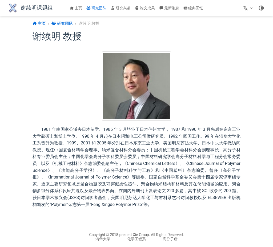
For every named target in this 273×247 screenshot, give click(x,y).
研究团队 (96, 8)
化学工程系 (136, 239)
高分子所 (170, 239)
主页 (76, 8)
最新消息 (169, 8)
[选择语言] (248, 8)
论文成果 (145, 8)
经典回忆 (193, 8)
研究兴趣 (121, 8)
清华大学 (102, 239)
